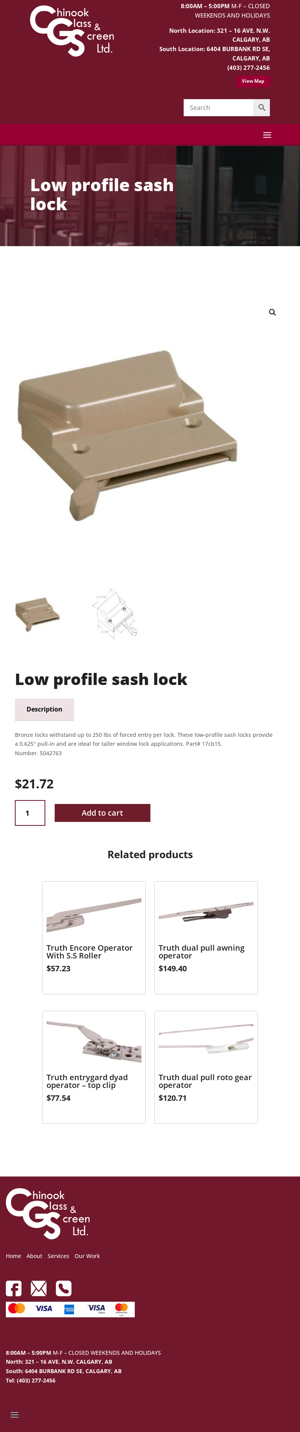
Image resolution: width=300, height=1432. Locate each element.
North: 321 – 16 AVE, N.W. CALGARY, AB (59, 1361)
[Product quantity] (30, 813)
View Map (253, 81)
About (34, 1256)
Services (58, 1256)
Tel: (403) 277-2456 (30, 1380)
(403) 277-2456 (248, 67)
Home (13, 1256)
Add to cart (102, 812)
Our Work (87, 1256)
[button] (273, 312)
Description (44, 709)
